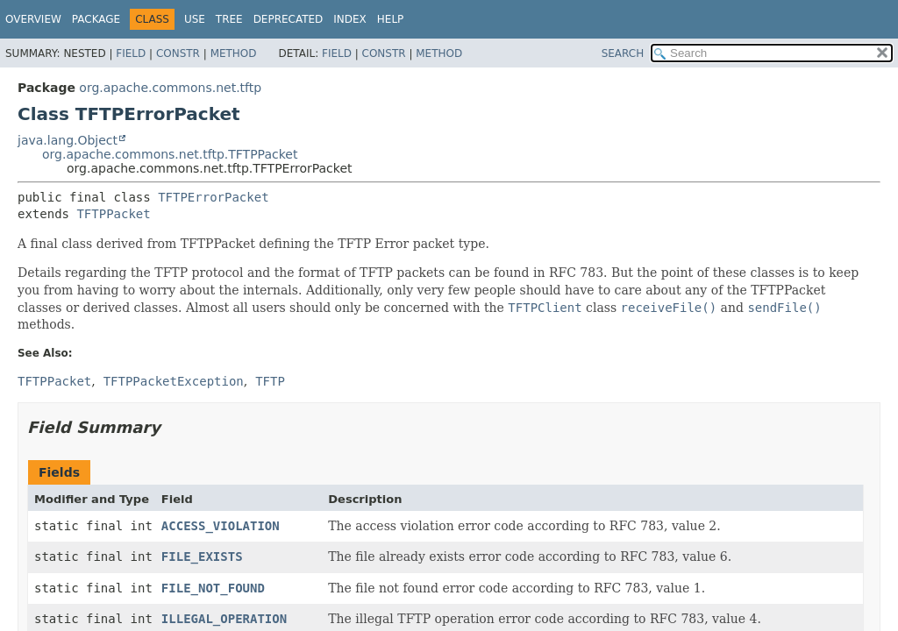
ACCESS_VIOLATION (220, 526)
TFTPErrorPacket (213, 197)
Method (233, 53)
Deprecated (288, 19)
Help (390, 19)
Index (350, 19)
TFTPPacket (113, 214)
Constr (178, 53)
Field (131, 53)
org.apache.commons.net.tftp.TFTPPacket (169, 154)
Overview (33, 19)
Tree (229, 19)
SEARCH (623, 53)
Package (96, 19)
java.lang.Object (68, 140)
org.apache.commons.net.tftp (170, 88)
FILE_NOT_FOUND (213, 588)
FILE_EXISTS (202, 556)
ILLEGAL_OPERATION (224, 619)
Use (194, 19)
